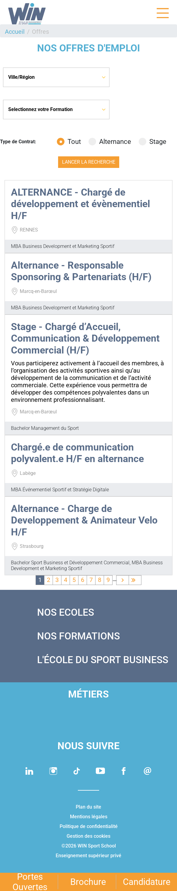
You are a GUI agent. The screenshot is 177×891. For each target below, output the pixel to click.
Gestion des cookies (88, 836)
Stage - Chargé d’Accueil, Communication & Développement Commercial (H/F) (85, 338)
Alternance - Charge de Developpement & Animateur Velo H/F (84, 520)
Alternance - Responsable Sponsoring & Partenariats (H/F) (81, 271)
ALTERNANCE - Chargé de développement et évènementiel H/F (80, 203)
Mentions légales (88, 817)
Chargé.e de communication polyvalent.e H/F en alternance (77, 453)
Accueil (15, 31)
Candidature (146, 882)
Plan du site (88, 807)
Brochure (88, 882)
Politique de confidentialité (89, 826)
